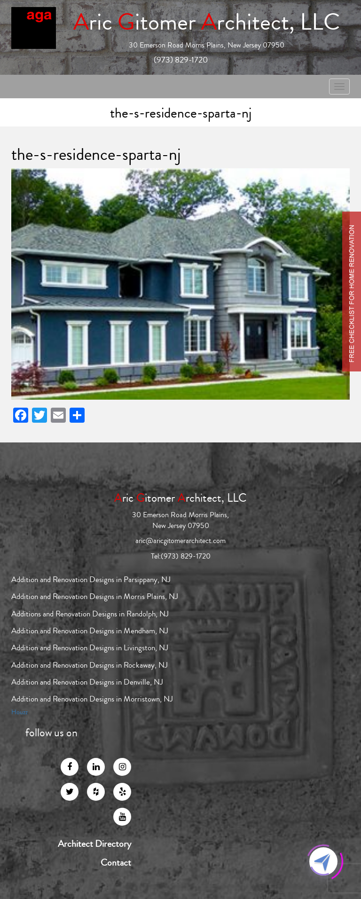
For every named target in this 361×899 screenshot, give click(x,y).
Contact (116, 862)
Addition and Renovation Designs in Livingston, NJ (89, 648)
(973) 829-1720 (181, 60)
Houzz (19, 712)
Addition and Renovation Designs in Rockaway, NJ (89, 665)
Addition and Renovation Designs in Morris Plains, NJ (94, 596)
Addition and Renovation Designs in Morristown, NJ (92, 699)
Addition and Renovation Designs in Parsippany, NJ (91, 579)
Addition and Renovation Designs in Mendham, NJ (89, 631)
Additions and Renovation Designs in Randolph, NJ (90, 614)
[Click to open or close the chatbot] (323, 861)
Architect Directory (94, 844)
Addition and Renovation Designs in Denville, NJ (87, 682)
